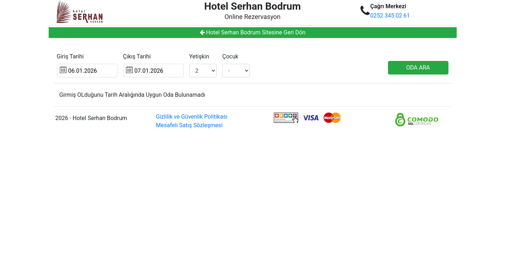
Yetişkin (199, 56)
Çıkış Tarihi (137, 56)
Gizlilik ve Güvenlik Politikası (192, 116)
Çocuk (230, 56)
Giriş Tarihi (70, 56)
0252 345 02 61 (390, 15)
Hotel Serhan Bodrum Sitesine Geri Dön (253, 32)
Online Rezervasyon (252, 16)
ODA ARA (418, 67)
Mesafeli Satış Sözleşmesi (189, 125)
